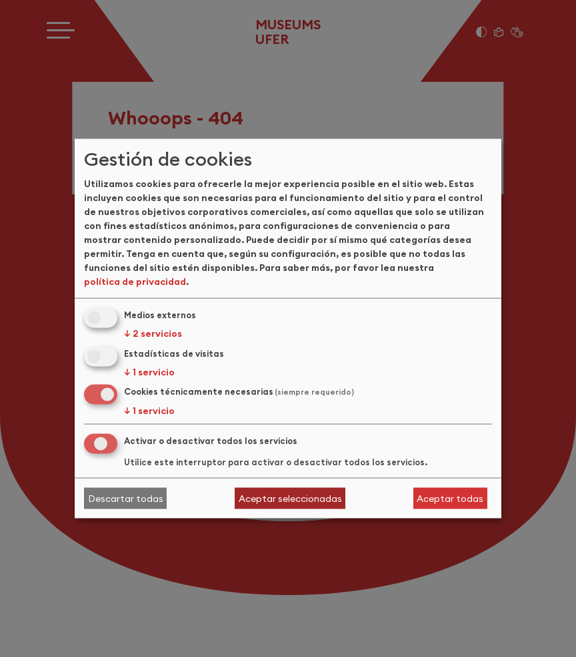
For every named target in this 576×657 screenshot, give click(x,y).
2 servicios (153, 332)
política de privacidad (135, 281)
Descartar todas (125, 498)
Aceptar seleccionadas (290, 498)
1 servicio (149, 371)
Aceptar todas (450, 498)
